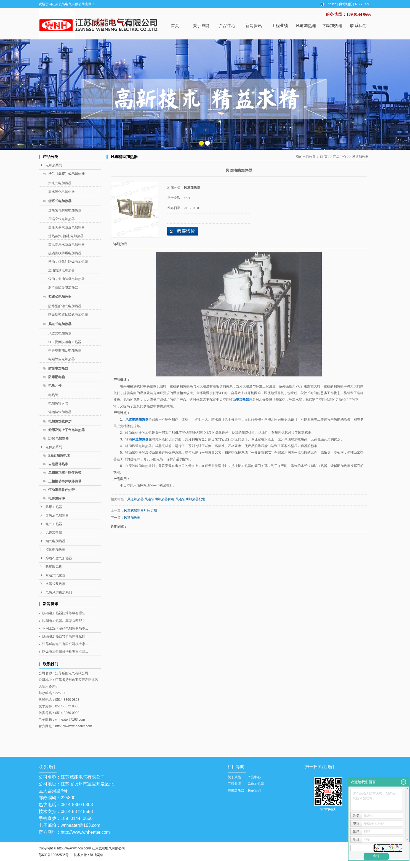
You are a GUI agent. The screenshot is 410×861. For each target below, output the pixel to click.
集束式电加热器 (59, 183)
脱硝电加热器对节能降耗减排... (65, 636)
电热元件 (55, 385)
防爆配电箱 (56, 377)
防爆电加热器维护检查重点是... (65, 652)
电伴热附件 (56, 498)
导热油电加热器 (57, 515)
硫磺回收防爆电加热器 (64, 253)
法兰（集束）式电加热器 (66, 174)
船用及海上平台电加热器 (66, 430)
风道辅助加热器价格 (159, 499)
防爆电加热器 (58, 368)
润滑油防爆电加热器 (63, 287)
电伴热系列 (54, 447)
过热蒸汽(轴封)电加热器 (66, 236)
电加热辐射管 (58, 403)
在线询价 (182, 231)
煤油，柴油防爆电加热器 (66, 279)
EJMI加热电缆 (59, 456)
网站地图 (345, 4)
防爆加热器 (332, 25)
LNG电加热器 (58, 438)
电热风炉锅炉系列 (59, 592)
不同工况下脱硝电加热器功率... (65, 628)
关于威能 (201, 25)
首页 (175, 25)
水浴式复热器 (55, 584)
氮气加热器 (54, 524)
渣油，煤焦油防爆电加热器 (68, 262)
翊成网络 (96, 855)
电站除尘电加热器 (61, 359)
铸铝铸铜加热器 (59, 412)
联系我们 (358, 25)
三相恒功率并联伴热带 (64, 481)
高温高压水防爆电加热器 (66, 245)
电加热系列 (54, 165)
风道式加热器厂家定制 (140, 510)
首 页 (323, 157)
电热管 (53, 395)
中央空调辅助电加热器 (64, 350)
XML (367, 4)
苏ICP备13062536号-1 (55, 855)
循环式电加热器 (59, 201)
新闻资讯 (253, 25)
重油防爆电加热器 (61, 270)
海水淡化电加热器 (61, 192)
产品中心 (227, 25)
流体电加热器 (55, 550)
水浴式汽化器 (55, 575)
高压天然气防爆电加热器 (66, 227)
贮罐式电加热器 (59, 297)
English (328, 4)
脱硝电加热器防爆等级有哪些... (65, 613)
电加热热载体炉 (59, 421)
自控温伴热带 (58, 464)
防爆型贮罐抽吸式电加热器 (68, 315)
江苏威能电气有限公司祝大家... (65, 644)
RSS (358, 4)
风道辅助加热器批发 (190, 499)
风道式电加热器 (59, 324)
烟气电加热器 (55, 541)
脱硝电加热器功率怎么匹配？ (63, 621)
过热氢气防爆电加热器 (64, 210)
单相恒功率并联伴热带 (64, 473)
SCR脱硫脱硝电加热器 (64, 342)
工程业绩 (279, 25)
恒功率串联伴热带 (61, 490)
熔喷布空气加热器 (59, 558)
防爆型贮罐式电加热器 (64, 306)
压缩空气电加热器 (61, 219)
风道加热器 (305, 25)
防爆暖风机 (54, 567)
